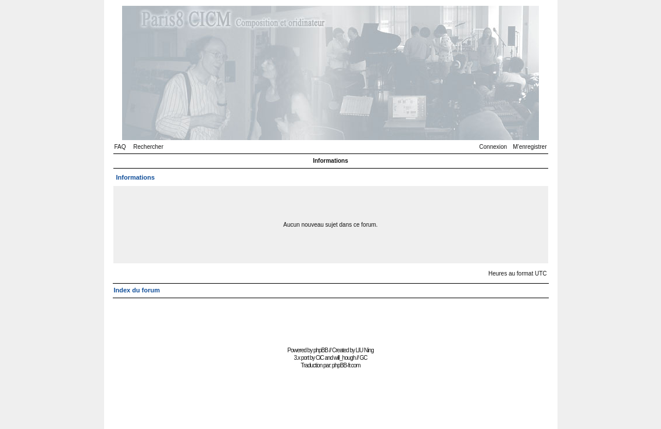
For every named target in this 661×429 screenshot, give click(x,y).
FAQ (120, 147)
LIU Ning (365, 350)
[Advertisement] (330, 317)
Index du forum (137, 290)
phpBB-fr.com (346, 365)
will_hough (344, 358)
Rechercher (148, 147)
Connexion (493, 147)
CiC (320, 358)
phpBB (320, 350)
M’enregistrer (529, 147)
